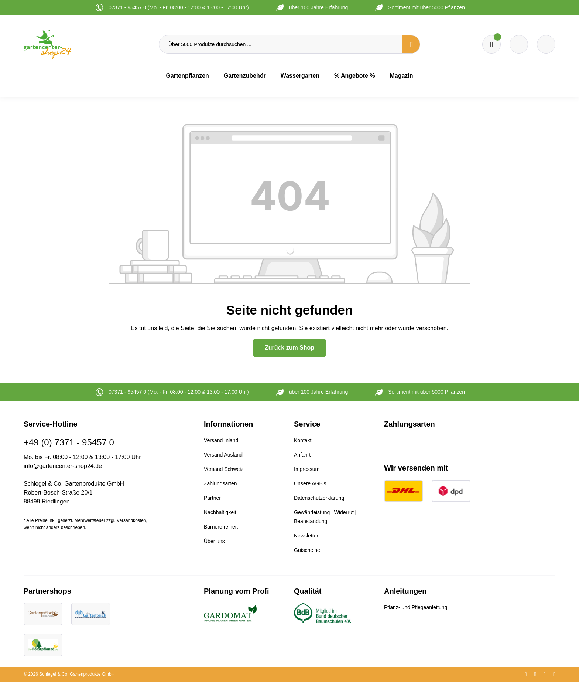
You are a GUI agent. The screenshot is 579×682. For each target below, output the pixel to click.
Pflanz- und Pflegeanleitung (415, 607)
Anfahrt (302, 455)
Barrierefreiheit (221, 527)
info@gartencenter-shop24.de (63, 466)
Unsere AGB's (310, 483)
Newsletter (306, 536)
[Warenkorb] (519, 44)
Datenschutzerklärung (319, 498)
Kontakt (302, 440)
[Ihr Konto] (546, 44)
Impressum (306, 469)
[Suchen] (411, 44)
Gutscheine (307, 550)
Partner (212, 498)
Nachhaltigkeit (220, 512)
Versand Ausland (223, 455)
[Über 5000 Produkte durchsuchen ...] (281, 44)
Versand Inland (221, 440)
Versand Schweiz (223, 469)
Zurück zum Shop (289, 348)
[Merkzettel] (491, 44)
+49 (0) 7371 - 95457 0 (69, 442)
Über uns (214, 541)
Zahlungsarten (220, 483)
